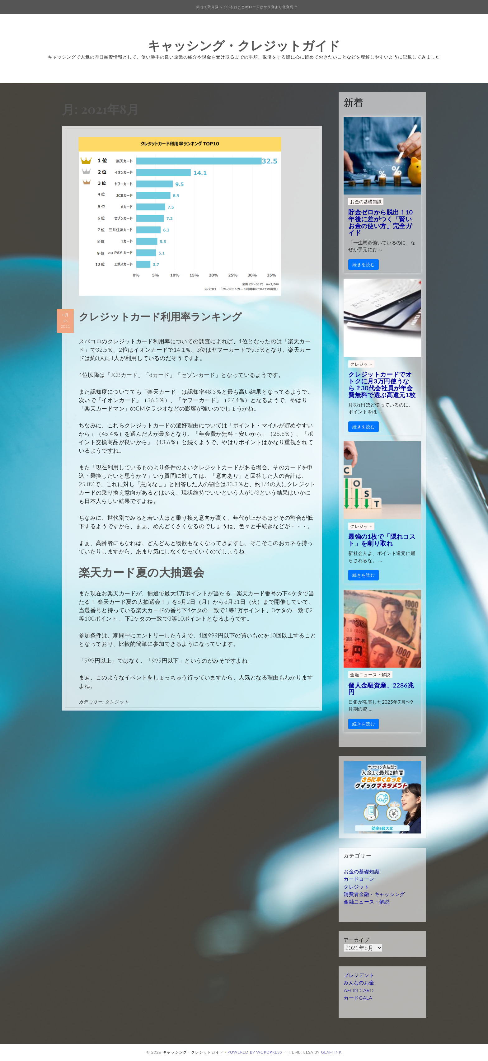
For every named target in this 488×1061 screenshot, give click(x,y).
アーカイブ (356, 940)
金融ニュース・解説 (370, 674)
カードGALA (358, 998)
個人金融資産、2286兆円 (381, 688)
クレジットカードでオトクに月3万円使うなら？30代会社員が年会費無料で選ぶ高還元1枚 (381, 384)
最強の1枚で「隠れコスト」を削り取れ (381, 540)
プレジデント (359, 975)
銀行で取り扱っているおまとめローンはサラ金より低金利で (246, 7)
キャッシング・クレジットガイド (244, 45)
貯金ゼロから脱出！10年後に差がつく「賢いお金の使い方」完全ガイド (380, 222)
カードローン (359, 879)
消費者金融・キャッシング (374, 894)
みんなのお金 (359, 982)
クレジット (117, 701)
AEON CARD (358, 990)
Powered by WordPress (255, 1052)
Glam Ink (331, 1052)
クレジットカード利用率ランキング (160, 316)
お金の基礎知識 (366, 201)
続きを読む (363, 264)
